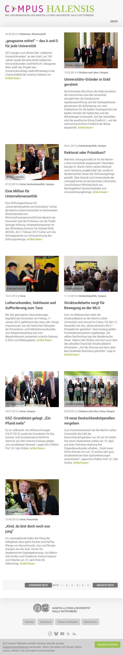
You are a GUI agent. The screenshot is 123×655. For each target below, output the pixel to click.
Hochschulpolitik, (36, 184)
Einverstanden (107, 644)
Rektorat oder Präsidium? (84, 152)
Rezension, (26, 34)
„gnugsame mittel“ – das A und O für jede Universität (31, 43)
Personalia (32, 519)
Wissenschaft (39, 34)
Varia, (23, 184)
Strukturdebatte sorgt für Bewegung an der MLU (84, 305)
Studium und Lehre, (89, 72)
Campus (104, 72)
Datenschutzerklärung (16, 647)
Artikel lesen (12, 78)
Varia (23, 295)
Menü (114, 21)
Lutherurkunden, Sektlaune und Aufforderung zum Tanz (30, 305)
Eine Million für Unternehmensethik (21, 193)
